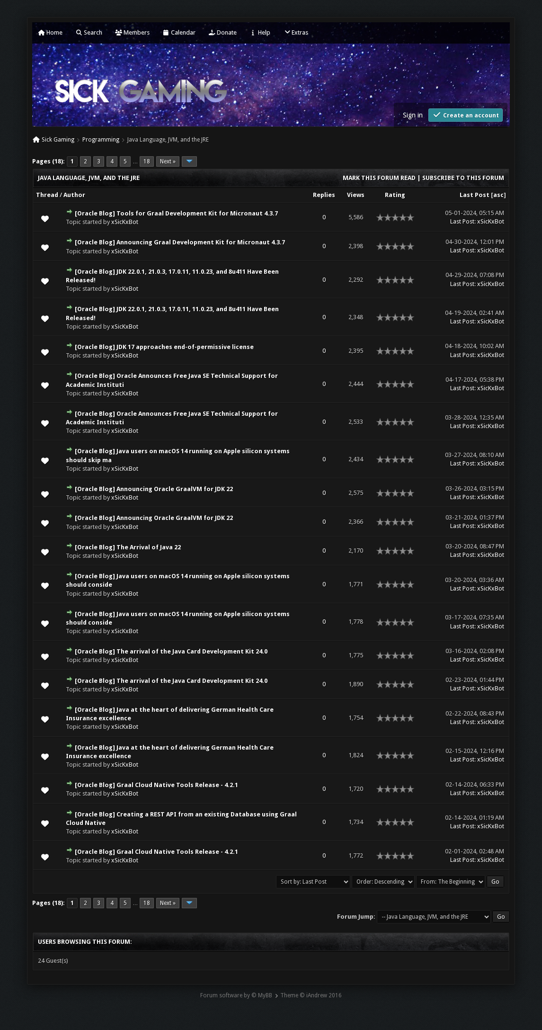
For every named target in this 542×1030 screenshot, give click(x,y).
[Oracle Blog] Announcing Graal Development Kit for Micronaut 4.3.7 (180, 242)
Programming (100, 139)
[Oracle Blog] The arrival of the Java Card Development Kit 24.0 (171, 651)
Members (132, 32)
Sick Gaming (58, 139)
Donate (222, 32)
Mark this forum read (379, 177)
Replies (324, 194)
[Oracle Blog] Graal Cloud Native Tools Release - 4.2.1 (156, 784)
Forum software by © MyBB (236, 995)
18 (146, 161)
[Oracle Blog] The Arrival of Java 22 (128, 547)
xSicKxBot (124, 221)
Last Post (474, 194)
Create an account (465, 115)
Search (88, 32)
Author (74, 194)
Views (355, 194)
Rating (395, 194)
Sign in (413, 115)
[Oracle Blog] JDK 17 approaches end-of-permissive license (164, 346)
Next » (168, 161)
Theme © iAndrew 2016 (311, 995)
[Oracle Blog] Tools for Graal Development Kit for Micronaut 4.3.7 (176, 213)
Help (259, 32)
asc (498, 194)
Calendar (178, 32)
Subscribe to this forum (463, 177)
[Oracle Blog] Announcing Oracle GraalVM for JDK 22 (154, 489)
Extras (295, 32)
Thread (47, 194)
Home (50, 32)
